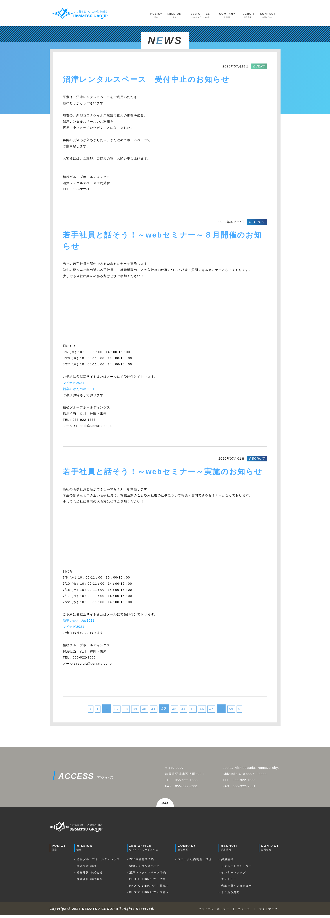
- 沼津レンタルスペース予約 (146, 875)
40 (140, 710)
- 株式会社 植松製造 (88, 881)
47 (222, 710)
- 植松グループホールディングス (97, 862)
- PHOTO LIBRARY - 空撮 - (148, 881)
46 (210, 710)
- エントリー (227, 881)
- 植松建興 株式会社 (88, 875)
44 (187, 710)
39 (128, 710)
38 (117, 710)
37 (105, 710)
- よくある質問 (229, 894)
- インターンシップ (232, 875)
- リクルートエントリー (235, 868)
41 (152, 710)
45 (198, 710)
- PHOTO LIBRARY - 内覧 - (148, 894)
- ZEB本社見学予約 (140, 862)
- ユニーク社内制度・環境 (193, 862)
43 (175, 710)
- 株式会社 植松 (85, 868)
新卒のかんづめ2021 (79, 389)
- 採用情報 (226, 862)
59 (244, 710)
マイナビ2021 (73, 383)
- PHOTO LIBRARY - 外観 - (148, 888)
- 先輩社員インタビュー (235, 888)
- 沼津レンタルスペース (143, 868)
